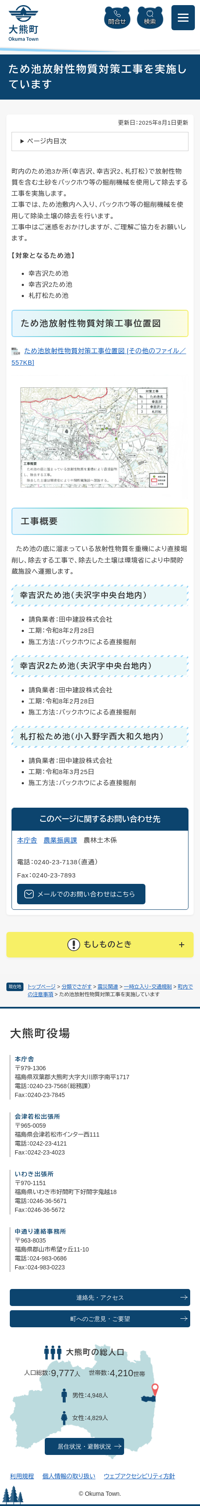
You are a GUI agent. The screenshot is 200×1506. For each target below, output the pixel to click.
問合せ (117, 21)
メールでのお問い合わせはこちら (86, 894)
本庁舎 (27, 840)
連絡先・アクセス (100, 1298)
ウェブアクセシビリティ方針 (139, 1476)
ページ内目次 (47, 141)
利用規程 (22, 1476)
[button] (100, 944)
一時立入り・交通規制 (148, 987)
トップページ (42, 987)
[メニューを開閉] (183, 17)
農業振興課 (60, 840)
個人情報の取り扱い (68, 1476)
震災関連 (108, 987)
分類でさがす (76, 987)
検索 (150, 21)
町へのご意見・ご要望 (100, 1319)
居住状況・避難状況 (84, 1446)
